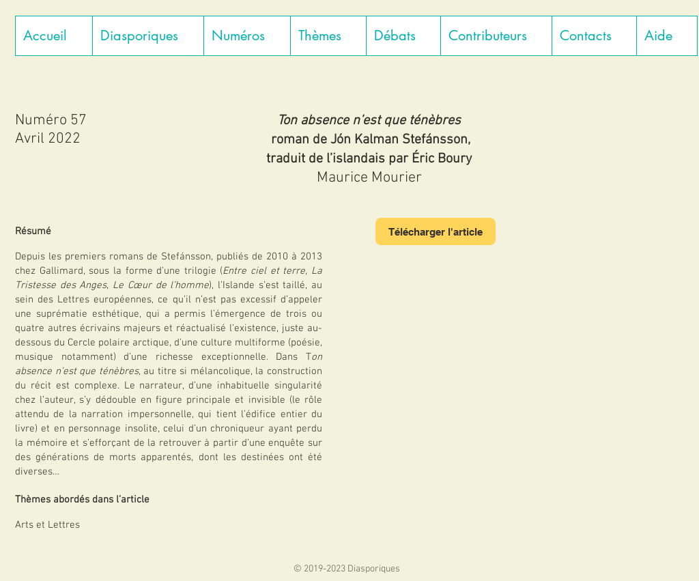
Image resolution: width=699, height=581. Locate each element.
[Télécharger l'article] (435, 231)
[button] (147, 35)
